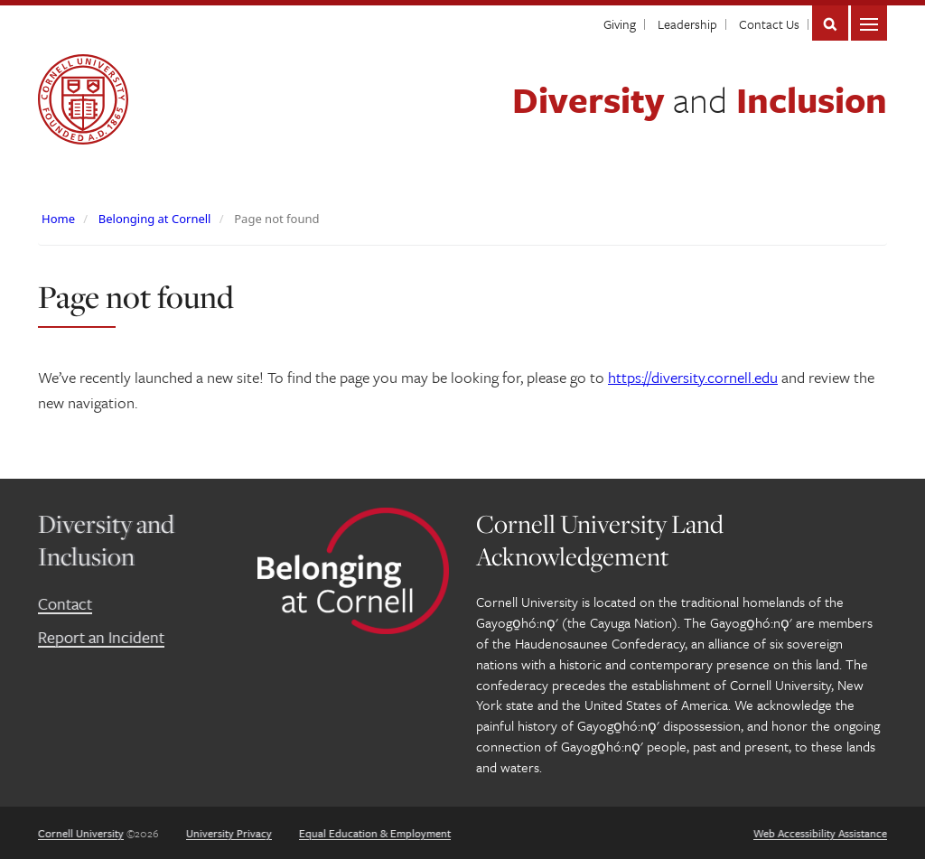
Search (830, 23)
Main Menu (869, 23)
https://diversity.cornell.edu (693, 377)
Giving (619, 23)
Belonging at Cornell (154, 218)
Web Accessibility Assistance (820, 833)
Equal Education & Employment (375, 833)
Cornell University (81, 833)
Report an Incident (101, 637)
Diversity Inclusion (699, 99)
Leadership (687, 23)
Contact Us (769, 23)
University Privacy (229, 833)
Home (58, 218)
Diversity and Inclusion (106, 540)
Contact (65, 603)
